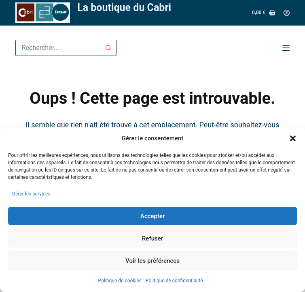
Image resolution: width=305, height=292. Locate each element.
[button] (293, 138)
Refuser (152, 238)
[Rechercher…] (57, 48)
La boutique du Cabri (124, 7)
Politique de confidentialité (174, 280)
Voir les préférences (152, 260)
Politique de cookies (120, 280)
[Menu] (286, 48)
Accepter (152, 216)
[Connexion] (287, 13)
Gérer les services (31, 194)
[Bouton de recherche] (108, 48)
